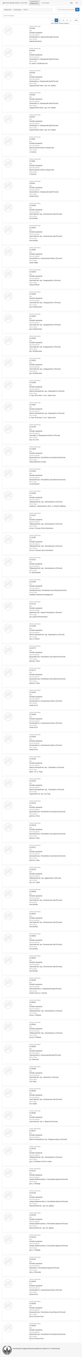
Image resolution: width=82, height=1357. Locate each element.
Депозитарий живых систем (15, 3)
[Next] (70, 20)
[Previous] (53, 20)
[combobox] (41, 15)
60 (76, 20)
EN (77, 3)
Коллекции (45, 3)
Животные (7, 10)
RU (71, 3)
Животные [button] (34, 3)
